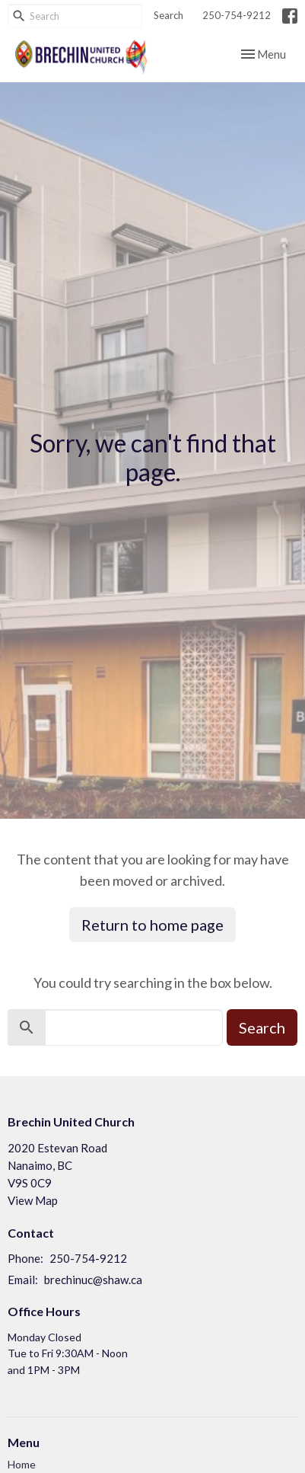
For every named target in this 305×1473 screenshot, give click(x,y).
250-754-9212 (236, 15)
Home (22, 1464)
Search (168, 15)
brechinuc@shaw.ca (93, 1279)
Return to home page (152, 924)
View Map (33, 1200)
